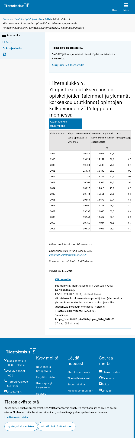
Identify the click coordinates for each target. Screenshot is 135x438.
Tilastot (17, 19)
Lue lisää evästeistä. (16, 417)
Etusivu (7, 19)
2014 (48, 19)
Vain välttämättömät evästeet (56, 426)
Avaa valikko (11, 35)
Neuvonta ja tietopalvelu (43, 368)
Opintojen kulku (33, 19)
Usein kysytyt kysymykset (44, 385)
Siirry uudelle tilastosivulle (68, 65)
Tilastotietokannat (79, 378)
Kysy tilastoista (45, 377)
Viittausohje (63, 279)
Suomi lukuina (76, 384)
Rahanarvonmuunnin (80, 390)
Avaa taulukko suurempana (58, 123)
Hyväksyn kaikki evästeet (21, 426)
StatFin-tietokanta (79, 372)
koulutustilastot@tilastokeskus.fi (67, 255)
